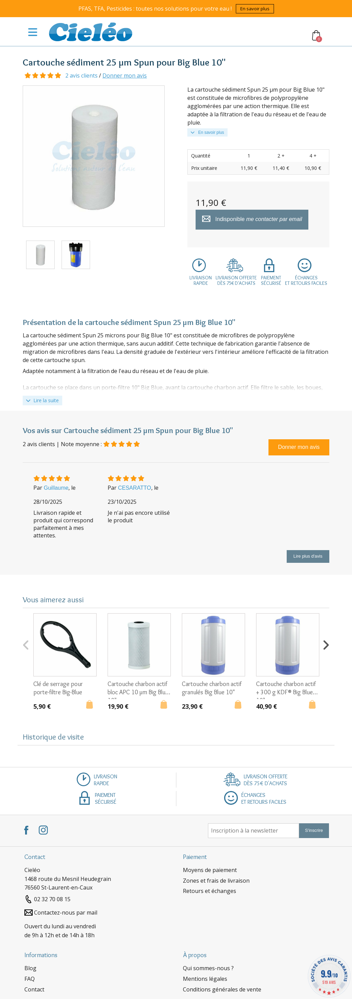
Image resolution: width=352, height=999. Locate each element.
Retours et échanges (209, 891)
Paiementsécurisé (271, 280)
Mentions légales (205, 979)
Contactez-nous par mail (65, 912)
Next (326, 644)
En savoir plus (255, 8)
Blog (30, 968)
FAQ (29, 979)
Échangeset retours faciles (306, 280)
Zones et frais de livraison (216, 880)
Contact (34, 989)
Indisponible (252, 219)
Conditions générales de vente (222, 989)
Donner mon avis (124, 75)
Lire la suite (42, 400)
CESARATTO (134, 488)
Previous (26, 644)
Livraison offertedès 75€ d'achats (236, 280)
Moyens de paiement (210, 870)
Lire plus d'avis (308, 556)
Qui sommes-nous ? (208, 968)
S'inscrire (314, 830)
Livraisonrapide (200, 280)
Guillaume (56, 488)
